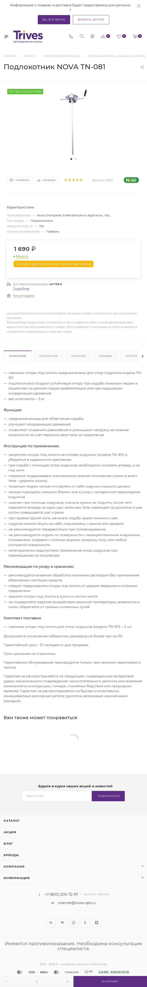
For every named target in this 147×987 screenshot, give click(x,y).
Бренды (11, 855)
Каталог (12, 820)
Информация (17, 878)
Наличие (78, 356)
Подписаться (109, 796)
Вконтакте (51, 922)
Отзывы (105, 356)
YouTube (73, 922)
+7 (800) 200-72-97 (61, 894)
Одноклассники (85, 922)
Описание (17, 356)
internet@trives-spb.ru (77, 903)
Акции (10, 832)
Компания (14, 866)
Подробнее (21, 288)
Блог (8, 843)
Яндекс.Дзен (96, 922)
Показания (48, 356)
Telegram (62, 922)
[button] (71, 159)
